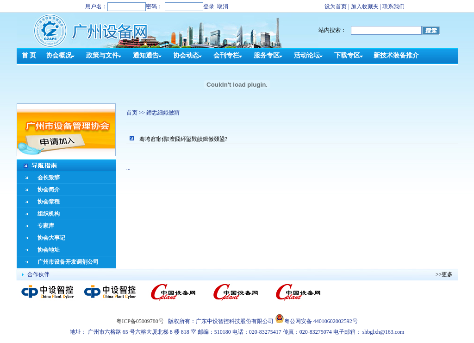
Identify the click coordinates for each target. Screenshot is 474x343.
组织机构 (48, 213)
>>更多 (444, 274)
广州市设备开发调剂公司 (68, 262)
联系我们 (393, 6)
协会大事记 (51, 238)
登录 (208, 6)
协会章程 (48, 201)
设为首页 (335, 6)
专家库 (45, 225)
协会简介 (48, 189)
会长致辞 (48, 177)
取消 (222, 6)
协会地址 (48, 250)
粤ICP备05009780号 (140, 321)
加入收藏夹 (365, 6)
